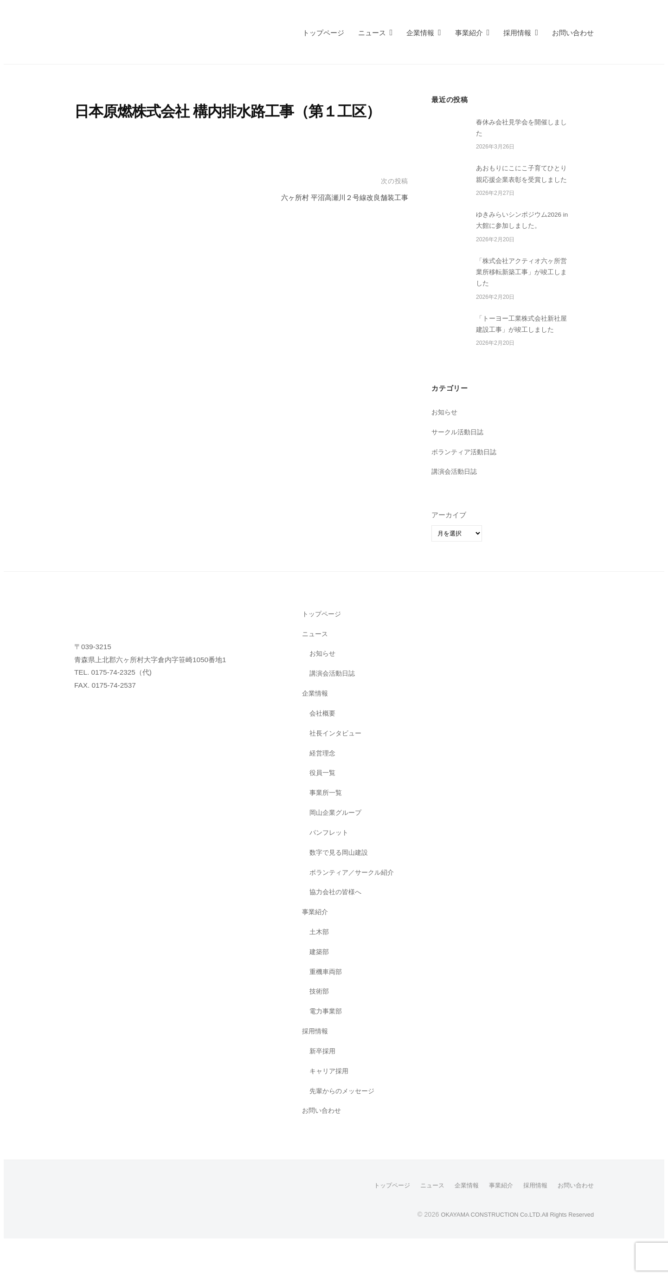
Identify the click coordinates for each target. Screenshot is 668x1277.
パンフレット (330, 867)
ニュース (372, 33)
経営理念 (323, 788)
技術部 (319, 1027)
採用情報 (517, 33)
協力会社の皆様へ (337, 927)
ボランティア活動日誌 (466, 487)
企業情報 (420, 33)
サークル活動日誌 (459, 467)
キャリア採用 (330, 1106)
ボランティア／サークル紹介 (354, 907)
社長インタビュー (337, 768)
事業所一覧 (326, 828)
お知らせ (445, 447)
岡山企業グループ (337, 847)
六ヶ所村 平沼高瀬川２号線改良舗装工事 (336, 197)
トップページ (323, 33)
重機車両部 (326, 1007)
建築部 (319, 987)
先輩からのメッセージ (344, 1126)
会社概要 (323, 748)
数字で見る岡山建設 (340, 887)
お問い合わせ (573, 33)
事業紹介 (469, 33)
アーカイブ (448, 551)
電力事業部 (326, 1047)
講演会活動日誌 (455, 507)
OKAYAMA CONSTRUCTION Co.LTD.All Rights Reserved (507, 1249)
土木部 (319, 967)
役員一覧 (323, 808)
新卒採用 (323, 1086)
